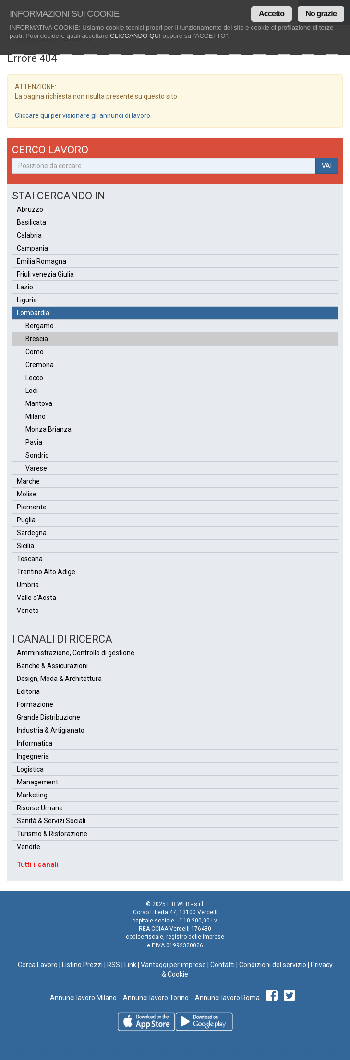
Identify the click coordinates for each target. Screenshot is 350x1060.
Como (34, 352)
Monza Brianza (48, 429)
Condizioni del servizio (272, 964)
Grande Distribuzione (48, 717)
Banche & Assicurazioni (52, 665)
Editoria (28, 691)
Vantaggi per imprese (173, 964)
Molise (26, 494)
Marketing (32, 795)
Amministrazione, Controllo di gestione (75, 653)
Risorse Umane (40, 808)
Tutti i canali (38, 864)
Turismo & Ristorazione (52, 834)
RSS (113, 964)
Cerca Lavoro (38, 964)
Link (130, 964)
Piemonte (32, 507)
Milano (35, 416)
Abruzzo (30, 209)
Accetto (271, 14)
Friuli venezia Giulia (45, 274)
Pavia (33, 442)
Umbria (28, 584)
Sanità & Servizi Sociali (51, 821)
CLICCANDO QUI (135, 35)
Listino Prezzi (82, 964)
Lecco (34, 377)
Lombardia (33, 313)
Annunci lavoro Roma (226, 998)
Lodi (31, 390)
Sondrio (37, 455)
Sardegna (32, 533)
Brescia (36, 339)
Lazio (25, 287)
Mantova (38, 403)
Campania (32, 248)
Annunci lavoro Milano (83, 998)
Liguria (27, 300)
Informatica (34, 743)
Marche (28, 481)
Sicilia (25, 546)
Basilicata (31, 222)
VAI (327, 166)
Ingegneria (33, 756)
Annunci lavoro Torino (155, 998)
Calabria (29, 235)
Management (37, 782)
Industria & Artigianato (50, 730)
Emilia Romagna (41, 261)
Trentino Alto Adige (46, 572)
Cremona (39, 365)
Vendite (28, 847)
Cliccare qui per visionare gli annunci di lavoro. (83, 115)
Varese (36, 468)
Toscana (30, 559)
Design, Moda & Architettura (59, 678)
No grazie (321, 14)
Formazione (35, 704)
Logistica (30, 769)
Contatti (222, 964)
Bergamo (39, 326)
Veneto (28, 610)
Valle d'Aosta (36, 597)
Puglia (26, 520)
